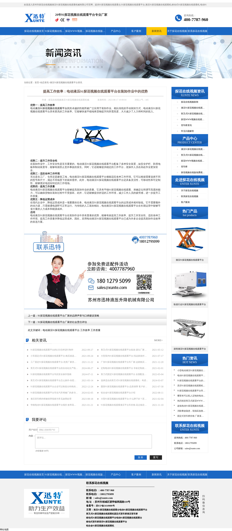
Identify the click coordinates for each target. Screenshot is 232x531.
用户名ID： (33, 430)
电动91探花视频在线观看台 (129, 518)
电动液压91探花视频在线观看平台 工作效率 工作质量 (71, 330)
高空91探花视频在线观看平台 (113, 522)
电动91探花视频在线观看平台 (133, 510)
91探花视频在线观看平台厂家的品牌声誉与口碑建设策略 (68, 315)
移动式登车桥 (92, 522)
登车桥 (184, 167)
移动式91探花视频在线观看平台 (101, 518)
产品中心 (116, 31)
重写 (156, 457)
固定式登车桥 (120, 514)
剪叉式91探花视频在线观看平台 (193, 156)
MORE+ (158, 340)
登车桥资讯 (186, 125)
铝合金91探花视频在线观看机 (100, 526)
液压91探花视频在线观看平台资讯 (66, 82)
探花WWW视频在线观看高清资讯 (192, 120)
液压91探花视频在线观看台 (106, 510)
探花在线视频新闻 (189, 102)
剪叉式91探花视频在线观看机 (100, 514)
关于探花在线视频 (177, 31)
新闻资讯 (157, 31)
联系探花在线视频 (197, 31)
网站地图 (4, 529)
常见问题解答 (187, 131)
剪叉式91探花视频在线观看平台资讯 (193, 114)
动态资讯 (44, 82)
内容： (32, 436)
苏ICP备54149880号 (105, 506)
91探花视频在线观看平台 (54, 32)
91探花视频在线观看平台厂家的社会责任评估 (62, 322)
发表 (140, 457)
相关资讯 (39, 340)
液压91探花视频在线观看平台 (51, 108)
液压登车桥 (132, 514)
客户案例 (136, 31)
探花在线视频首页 (34, 31)
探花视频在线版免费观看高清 (95, 32)
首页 (37, 82)
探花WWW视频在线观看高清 (74, 32)
